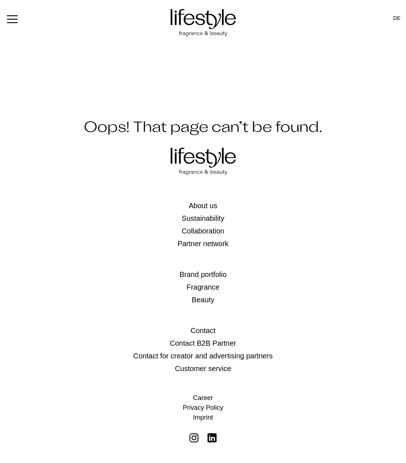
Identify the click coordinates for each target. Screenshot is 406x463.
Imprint (203, 417)
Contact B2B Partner (203, 343)
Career (203, 397)
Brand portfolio (202, 274)
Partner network (203, 244)
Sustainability (203, 218)
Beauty (203, 300)
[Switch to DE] (397, 18)
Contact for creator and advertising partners (203, 356)
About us (203, 206)
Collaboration (203, 231)
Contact (203, 330)
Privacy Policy (203, 407)
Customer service (203, 368)
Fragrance (203, 287)
